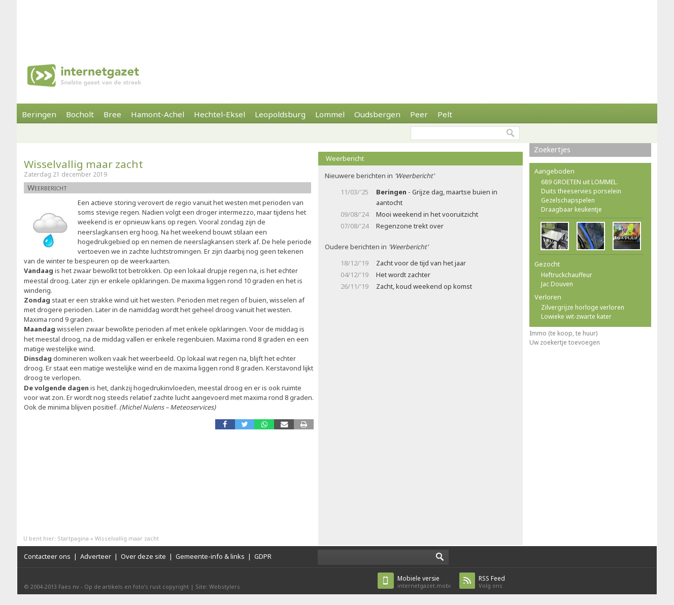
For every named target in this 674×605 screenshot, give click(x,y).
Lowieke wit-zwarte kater (576, 316)
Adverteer (95, 556)
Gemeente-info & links (210, 556)
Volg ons (492, 582)
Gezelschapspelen (568, 200)
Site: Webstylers (217, 586)
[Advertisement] (337, 23)
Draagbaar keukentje (571, 209)
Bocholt (80, 114)
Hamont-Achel (157, 114)
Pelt (444, 114)
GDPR (263, 556)
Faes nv (68, 586)
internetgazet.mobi (424, 582)
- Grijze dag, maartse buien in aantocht (436, 197)
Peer (419, 114)
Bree (112, 114)
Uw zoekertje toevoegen (564, 342)
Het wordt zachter (403, 274)
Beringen (39, 114)
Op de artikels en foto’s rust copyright (136, 586)
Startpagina (73, 538)
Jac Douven (557, 284)
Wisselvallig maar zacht (83, 164)
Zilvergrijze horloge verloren (582, 307)
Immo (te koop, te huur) (563, 333)
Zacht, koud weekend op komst (424, 286)
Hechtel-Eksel (219, 114)
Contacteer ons (47, 556)
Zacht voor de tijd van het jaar (421, 262)
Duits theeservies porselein (581, 191)
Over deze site (143, 556)
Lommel (330, 114)
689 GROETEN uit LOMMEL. (579, 182)
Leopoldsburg (280, 114)
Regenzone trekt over (410, 225)
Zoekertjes (552, 149)
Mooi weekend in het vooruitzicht (427, 214)
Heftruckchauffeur (566, 275)
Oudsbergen (377, 114)
